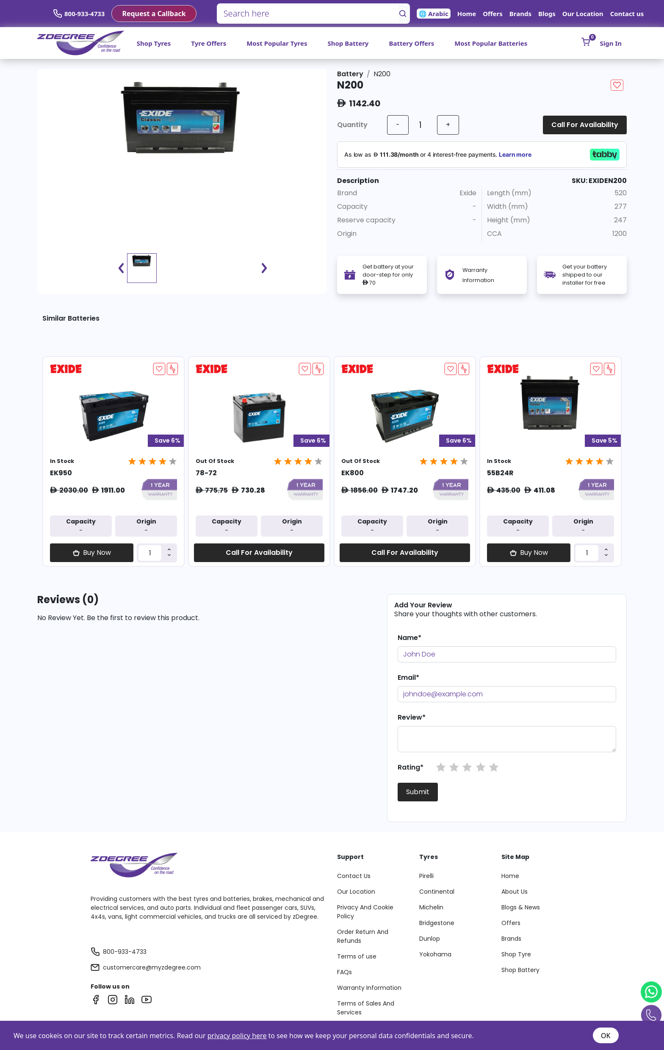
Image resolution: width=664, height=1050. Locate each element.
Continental (436, 891)
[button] (441, 767)
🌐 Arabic (433, 13)
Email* (408, 677)
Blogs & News (520, 907)
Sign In (611, 43)
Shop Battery (347, 43)
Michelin (431, 907)
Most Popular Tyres (276, 43)
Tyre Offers (208, 43)
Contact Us (354, 876)
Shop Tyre (516, 954)
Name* (409, 638)
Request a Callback (153, 13)
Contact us (627, 13)
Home (466, 13)
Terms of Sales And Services (365, 1008)
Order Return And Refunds (362, 936)
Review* (412, 717)
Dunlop (429, 938)
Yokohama (435, 954)
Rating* (410, 767)
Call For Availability (584, 125)
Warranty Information (369, 988)
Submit (417, 792)
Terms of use (356, 956)
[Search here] (308, 13)
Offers (493, 13)
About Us (514, 891)
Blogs (547, 13)
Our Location (582, 13)
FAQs (344, 972)
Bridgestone (436, 923)
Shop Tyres (154, 43)
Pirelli (426, 876)
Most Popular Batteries (490, 43)
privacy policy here (237, 1035)
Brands (520, 13)
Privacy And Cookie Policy (365, 911)
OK (605, 1035)
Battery (350, 74)
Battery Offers (411, 43)
